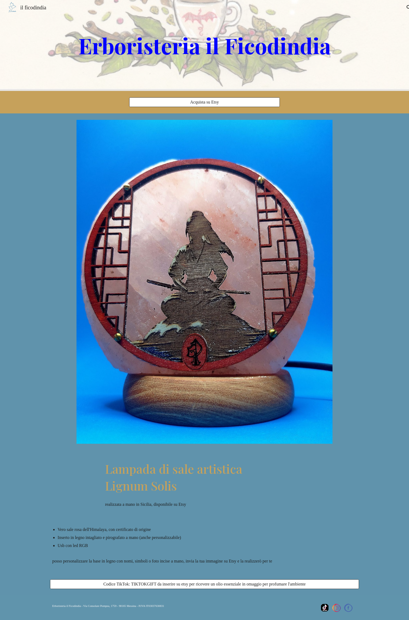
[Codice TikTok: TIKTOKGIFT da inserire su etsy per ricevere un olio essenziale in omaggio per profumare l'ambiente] (204, 584)
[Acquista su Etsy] (204, 102)
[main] (204, 45)
